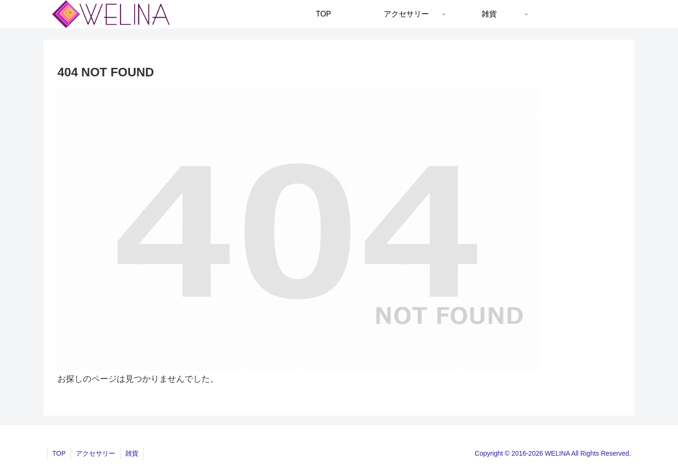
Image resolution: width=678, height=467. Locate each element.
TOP (59, 453)
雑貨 (131, 453)
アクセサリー (95, 453)
